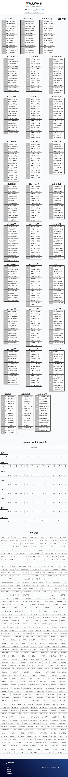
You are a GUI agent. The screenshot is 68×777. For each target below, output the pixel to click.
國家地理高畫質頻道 (37, 669)
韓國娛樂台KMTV (53, 742)
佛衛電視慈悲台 (53, 643)
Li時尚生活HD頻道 (12, 595)
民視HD (26, 714)
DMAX (39, 556)
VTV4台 (32, 627)
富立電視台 (22, 681)
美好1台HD (11, 723)
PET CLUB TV (17, 608)
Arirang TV (43, 537)
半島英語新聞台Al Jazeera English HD (58, 649)
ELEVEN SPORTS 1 (29, 563)
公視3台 (55, 646)
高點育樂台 (5, 746)
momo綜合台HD (5, 633)
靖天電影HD (40, 739)
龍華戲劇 (47, 749)
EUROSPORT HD (62, 566)
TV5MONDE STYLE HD (6, 617)
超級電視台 (54, 730)
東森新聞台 (47, 704)
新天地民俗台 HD (6, 701)
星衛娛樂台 (45, 701)
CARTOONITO (26, 547)
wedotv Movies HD (26, 633)
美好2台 (19, 723)
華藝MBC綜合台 (63, 723)
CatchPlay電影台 (38, 550)
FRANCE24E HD (63, 572)
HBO (66, 585)
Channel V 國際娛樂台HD (21, 553)
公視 (40, 646)
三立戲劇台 (36, 633)
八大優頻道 (25, 646)
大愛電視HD (43, 675)
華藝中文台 (4, 726)
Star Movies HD (63, 611)
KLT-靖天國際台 (5, 592)
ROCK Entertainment (50, 608)
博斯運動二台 (23, 656)
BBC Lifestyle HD (53, 540)
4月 (49, 466)
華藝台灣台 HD (13, 726)
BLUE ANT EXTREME (42, 543)
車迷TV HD (63, 730)
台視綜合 (4, 665)
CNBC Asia (63, 547)
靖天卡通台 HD (53, 733)
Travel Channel (24, 627)
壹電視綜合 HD (38, 672)
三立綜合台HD (63, 633)
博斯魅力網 (24, 659)
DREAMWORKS (54, 556)
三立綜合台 (54, 633)
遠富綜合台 (15, 733)
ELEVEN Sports (5, 566)
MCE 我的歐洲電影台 (25, 595)
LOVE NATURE (37, 592)
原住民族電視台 (47, 659)
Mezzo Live (62, 598)
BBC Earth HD (24, 540)
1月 (65, 466)
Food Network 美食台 (61, 576)
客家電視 (4, 681)
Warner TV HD (40, 627)
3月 (54, 466)
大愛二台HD (25, 675)
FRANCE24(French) (52, 572)
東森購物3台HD (63, 707)
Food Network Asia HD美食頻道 (30, 576)
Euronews (64, 569)
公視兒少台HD (5, 649)
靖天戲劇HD (4, 736)
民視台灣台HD (43, 714)
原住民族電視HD (35, 659)
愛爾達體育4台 (40, 697)
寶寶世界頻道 (63, 685)
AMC (3, 537)
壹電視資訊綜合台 (50, 672)
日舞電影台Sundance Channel (21, 701)
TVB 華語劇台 (54, 620)
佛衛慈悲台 (42, 643)
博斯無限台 (34, 653)
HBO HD (11, 585)
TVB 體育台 (4, 624)
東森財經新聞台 (5, 707)
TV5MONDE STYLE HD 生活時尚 (58, 614)
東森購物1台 (15, 707)
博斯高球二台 (5, 659)
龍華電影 (47, 752)
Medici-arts (39, 598)
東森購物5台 (25, 710)
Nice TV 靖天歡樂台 (6, 604)
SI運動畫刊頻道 (17, 611)
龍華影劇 (30, 749)
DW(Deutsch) (63, 556)
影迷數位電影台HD (62, 688)
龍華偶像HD (5, 749)
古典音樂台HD (5, 662)
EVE (17, 569)
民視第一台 (4, 717)
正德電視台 (53, 710)
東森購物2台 (34, 707)
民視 (20, 714)
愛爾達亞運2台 (51, 691)
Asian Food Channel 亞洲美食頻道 (58, 537)
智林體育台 (4, 704)
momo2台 (55, 630)
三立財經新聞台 (17, 636)
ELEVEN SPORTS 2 (40, 563)
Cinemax (13, 556)
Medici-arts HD (28, 598)
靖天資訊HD (22, 739)
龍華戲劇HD (56, 749)
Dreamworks (9, 563)
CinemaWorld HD (63, 553)
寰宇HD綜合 (43, 681)
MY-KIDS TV (5, 598)
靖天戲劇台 (13, 736)
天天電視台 (13, 678)
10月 (15, 466)
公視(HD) (33, 646)
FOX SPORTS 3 (16, 572)
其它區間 (35, 10)
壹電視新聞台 (27, 672)
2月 (59, 466)
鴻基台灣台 (25, 746)
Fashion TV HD (16, 576)
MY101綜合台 (16, 598)
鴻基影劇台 (35, 746)
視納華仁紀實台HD (42, 730)
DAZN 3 (25, 556)
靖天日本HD (21, 736)
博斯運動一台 (13, 656)
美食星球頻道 (36, 723)
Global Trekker (62, 579)
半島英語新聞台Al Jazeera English (10, 653)
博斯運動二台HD (34, 656)
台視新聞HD (54, 662)
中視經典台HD (14, 640)
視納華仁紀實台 (30, 730)
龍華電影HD (61, 752)
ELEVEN (13, 566)
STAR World (36, 611)
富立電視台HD (32, 681)
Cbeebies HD (50, 550)
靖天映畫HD (46, 736)
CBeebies (35, 547)
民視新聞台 (53, 714)
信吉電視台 (15, 646)
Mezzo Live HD (51, 598)
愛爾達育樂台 (51, 694)
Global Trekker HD (51, 579)
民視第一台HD (14, 717)
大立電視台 (63, 675)
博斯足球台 (4, 656)
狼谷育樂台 (54, 717)
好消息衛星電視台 (61, 678)
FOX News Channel (5, 572)
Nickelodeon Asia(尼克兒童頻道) (36, 604)
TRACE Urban (44, 614)
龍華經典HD (34, 752)
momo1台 (38, 630)
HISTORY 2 (38, 588)
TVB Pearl (37, 617)
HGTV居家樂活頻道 (28, 588)
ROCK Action (38, 608)
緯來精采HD (24, 720)
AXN (9, 537)
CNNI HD (17, 550)
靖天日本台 (30, 736)
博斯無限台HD (44, 653)
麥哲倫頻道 (55, 746)
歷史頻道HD (12, 714)
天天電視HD (5, 678)
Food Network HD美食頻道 (47, 576)
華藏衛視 (44, 723)
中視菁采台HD (34, 640)
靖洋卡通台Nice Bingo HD (60, 739)
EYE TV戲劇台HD (35, 569)
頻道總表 (64, 742)
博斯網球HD (54, 653)
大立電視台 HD (53, 675)
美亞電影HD (55, 720)
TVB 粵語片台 (5, 620)
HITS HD (45, 588)
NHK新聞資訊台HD (61, 601)
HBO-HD (43, 585)
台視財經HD (22, 665)
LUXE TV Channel (47, 592)
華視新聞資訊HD (6, 730)
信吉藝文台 (63, 643)
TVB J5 (30, 617)
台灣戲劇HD (24, 662)
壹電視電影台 (62, 672)
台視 (40, 662)
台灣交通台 (15, 662)
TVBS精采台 (26, 624)
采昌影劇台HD (33, 733)
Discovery (41, 559)
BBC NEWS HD (63, 540)
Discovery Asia (32, 559)
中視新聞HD (54, 636)
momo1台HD (47, 630)
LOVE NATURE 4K (27, 592)
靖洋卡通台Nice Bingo (7, 742)
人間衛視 (24, 643)
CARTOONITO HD (15, 547)
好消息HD (32, 678)
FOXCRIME (24, 572)
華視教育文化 (50, 726)
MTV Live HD (36, 595)
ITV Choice (64, 588)
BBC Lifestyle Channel (42, 540)
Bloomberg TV (53, 543)
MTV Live (44, 595)
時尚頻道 (54, 701)
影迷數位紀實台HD (39, 688)
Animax (24, 537)
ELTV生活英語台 (22, 566)
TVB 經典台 (26, 620)
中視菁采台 (24, 640)
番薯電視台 (4, 720)
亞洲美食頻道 (14, 643)
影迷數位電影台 (50, 688)
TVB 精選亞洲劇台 (16, 620)
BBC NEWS (4, 543)
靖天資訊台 (31, 739)
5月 (43, 466)
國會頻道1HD (55, 669)
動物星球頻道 (42, 649)
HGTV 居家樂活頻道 (6, 588)
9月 (29, 457)
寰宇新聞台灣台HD (35, 685)
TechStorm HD (63, 624)
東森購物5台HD (35, 710)
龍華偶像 (64, 746)
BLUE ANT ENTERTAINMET (28, 543)
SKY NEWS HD (27, 611)
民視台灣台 (34, 714)
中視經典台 (4, 640)
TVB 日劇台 (55, 617)
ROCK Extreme (62, 608)
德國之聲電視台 (29, 691)
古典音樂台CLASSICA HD (60, 659)
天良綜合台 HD (23, 678)
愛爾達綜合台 (28, 694)
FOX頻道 (31, 572)
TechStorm (3, 627)
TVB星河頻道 (45, 624)
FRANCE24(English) (40, 572)
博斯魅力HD (15, 659)
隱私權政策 (9, 773)
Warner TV (48, 627)
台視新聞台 (63, 662)
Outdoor (57, 604)
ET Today (43, 566)
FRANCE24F (4, 576)
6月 (62, 457)
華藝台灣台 (22, 726)
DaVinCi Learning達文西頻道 (8, 559)
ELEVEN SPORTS (63, 563)
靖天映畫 (37, 736)
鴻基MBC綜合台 (15, 746)
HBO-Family (35, 585)
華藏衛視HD (53, 723)
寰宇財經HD (45, 685)
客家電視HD (13, 681)
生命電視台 (63, 717)
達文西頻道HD (5, 733)
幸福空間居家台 (16, 688)
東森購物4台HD (15, 710)
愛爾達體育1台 (5, 697)
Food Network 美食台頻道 (24, 579)
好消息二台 (41, 678)
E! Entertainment (18, 563)
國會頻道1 (47, 669)
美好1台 (3, 723)
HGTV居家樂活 (17, 588)
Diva (2, 563)
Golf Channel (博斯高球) (8, 582)
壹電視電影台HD (6, 675)
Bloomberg (63, 543)
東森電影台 (44, 710)
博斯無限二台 (24, 653)
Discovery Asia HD (22, 559)
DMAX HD (32, 556)
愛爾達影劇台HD (17, 694)
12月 (6, 457)
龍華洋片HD (7, 752)
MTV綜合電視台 (63, 595)
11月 (17, 457)
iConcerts (31, 630)
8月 (40, 457)
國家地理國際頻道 (61, 665)
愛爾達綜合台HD (40, 694)
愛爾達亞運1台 (40, 691)
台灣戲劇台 (33, 662)
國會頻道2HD (5, 672)
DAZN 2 (19, 556)
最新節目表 (34, 448)
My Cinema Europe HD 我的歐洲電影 (10, 601)
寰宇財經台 (54, 685)
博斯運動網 (45, 656)
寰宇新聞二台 (4, 685)
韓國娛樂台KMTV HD (41, 742)
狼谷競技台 (45, 717)
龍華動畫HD (22, 749)
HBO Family (4, 585)
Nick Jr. (23, 604)
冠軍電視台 (33, 649)
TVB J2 (24, 617)
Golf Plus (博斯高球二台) (39, 582)
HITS (51, 588)
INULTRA (57, 588)
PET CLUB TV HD (6, 608)
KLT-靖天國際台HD (16, 592)
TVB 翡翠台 (44, 620)
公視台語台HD (23, 649)
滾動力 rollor (24, 717)
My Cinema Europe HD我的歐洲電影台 (32, 601)
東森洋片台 (55, 704)
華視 (37, 726)
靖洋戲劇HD (19, 742)
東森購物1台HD (24, 707)
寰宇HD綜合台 (53, 681)
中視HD (45, 636)
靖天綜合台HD (63, 736)
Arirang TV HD (33, 537)
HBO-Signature (58, 585)
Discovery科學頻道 (62, 559)
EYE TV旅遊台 (45, 569)
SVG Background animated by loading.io (51, 767)
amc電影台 (4, 630)
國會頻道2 (64, 669)
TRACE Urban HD (33, 614)
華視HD (42, 726)
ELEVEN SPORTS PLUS (52, 563)
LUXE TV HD (56, 592)
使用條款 (9, 771)
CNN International (6, 550)
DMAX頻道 (45, 556)
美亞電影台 (63, 720)
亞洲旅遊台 (54, 640)
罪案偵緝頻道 (33, 720)
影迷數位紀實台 (27, 688)
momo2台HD (63, 630)
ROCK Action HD (27, 608)
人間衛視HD (33, 643)
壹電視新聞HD (16, 672)
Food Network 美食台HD (8, 579)
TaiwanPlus (54, 624)
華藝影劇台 (30, 726)
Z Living (55, 627)
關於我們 (9, 769)
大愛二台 (16, 675)
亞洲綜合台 (5, 643)
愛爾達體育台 (51, 697)
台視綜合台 (13, 665)
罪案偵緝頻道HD (44, 720)
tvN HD (13, 633)
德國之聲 (4, 691)
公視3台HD (63, 646)
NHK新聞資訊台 (49, 601)
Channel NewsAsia (61, 550)
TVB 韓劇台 (63, 620)
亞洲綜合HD (63, 640)
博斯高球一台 (63, 656)
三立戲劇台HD (45, 633)
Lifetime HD (64, 592)
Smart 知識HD (44, 611)
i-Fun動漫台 (23, 630)
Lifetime (3, 595)
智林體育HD (63, 701)
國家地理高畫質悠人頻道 (7, 669)
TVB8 (11, 624)
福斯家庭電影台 (14, 720)
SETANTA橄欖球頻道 (6, 611)
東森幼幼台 (30, 704)
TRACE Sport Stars (20, 614)
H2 (65, 582)
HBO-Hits (50, 585)
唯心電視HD (41, 665)
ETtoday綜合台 (52, 566)
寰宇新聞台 (14, 685)
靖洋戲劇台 (29, 742)
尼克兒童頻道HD (5, 688)
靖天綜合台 (54, 736)
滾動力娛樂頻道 (35, 717)
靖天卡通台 (63, 733)
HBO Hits (18, 585)
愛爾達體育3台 (28, 697)
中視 (39, 636)
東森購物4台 (5, 710)
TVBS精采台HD (35, 624)
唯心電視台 (51, 665)
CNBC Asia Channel (52, 547)
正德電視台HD (62, 710)
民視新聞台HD (62, 714)
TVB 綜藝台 (35, 620)
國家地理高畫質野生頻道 (23, 669)
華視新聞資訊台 (18, 730)
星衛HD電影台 (35, 701)
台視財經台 (32, 665)
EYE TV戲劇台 (24, 569)
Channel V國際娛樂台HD (50, 553)
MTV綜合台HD (52, 595)
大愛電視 (34, 675)
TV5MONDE (16, 617)
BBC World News (14, 543)
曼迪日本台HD (21, 704)
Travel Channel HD (13, 627)
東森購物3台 (53, 707)
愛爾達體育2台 (17, 697)
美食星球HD (27, 723)
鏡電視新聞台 (43, 733)
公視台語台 (14, 649)
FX (10, 576)
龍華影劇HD (39, 749)
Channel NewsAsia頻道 (6, 553)
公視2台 (47, 646)
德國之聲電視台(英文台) (16, 691)
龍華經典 (20, 752)
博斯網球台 (63, 653)
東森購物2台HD (44, 707)
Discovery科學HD (50, 559)
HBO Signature (26, 585)
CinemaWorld (4, 556)
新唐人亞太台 (62, 697)
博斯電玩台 (53, 656)
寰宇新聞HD (63, 681)
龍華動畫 (13, 749)
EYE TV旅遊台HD (55, 569)
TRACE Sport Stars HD (7, 614)
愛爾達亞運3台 (62, 691)
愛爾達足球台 (62, 694)
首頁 (8, 767)
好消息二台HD (50, 678)
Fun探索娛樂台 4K (38, 579)
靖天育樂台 (13, 739)
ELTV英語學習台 (34, 566)
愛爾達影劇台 (5, 694)
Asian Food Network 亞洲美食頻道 (9, 540)
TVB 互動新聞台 (46, 617)
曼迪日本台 (12, 704)
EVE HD (12, 569)
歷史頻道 (4, 714)
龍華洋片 (64, 749)
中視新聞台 (63, 636)
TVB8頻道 (17, 624)
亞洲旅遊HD (44, 640)
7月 (51, 457)
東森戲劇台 (39, 704)
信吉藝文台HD (5, 646)
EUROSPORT (4, 569)
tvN (18, 633)
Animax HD (16, 537)
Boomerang (4, 547)
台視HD (46, 662)
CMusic (43, 547)
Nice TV (16, 604)
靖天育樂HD (4, 739)
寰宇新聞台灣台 (23, 685)
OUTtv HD (49, 604)
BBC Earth (31, 540)
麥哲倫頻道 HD (45, 746)
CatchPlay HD (26, 550)
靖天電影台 (48, 739)
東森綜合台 (64, 704)
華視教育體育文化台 (61, 726)
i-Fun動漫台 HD (13, 630)
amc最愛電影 (63, 627)
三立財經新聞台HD (29, 636)
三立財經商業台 (6, 636)
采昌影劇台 (24, 733)
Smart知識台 (54, 611)
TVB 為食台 (64, 617)
